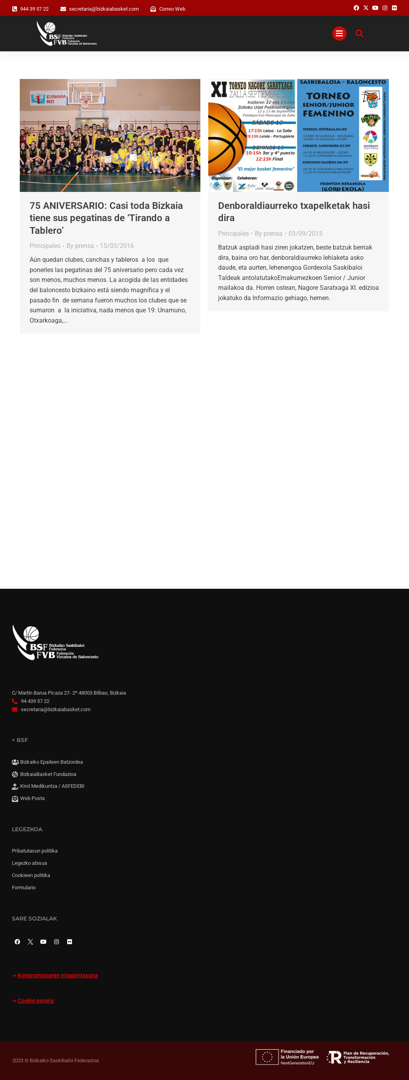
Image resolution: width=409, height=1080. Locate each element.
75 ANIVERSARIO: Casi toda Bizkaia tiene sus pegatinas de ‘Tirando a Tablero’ (106, 218)
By (80, 246)
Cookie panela (36, 1000)
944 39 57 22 (34, 9)
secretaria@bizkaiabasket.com (104, 9)
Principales (45, 246)
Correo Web (172, 9)
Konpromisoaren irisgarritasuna (58, 975)
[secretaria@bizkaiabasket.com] (63, 9)
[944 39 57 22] (14, 9)
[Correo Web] (153, 9)
